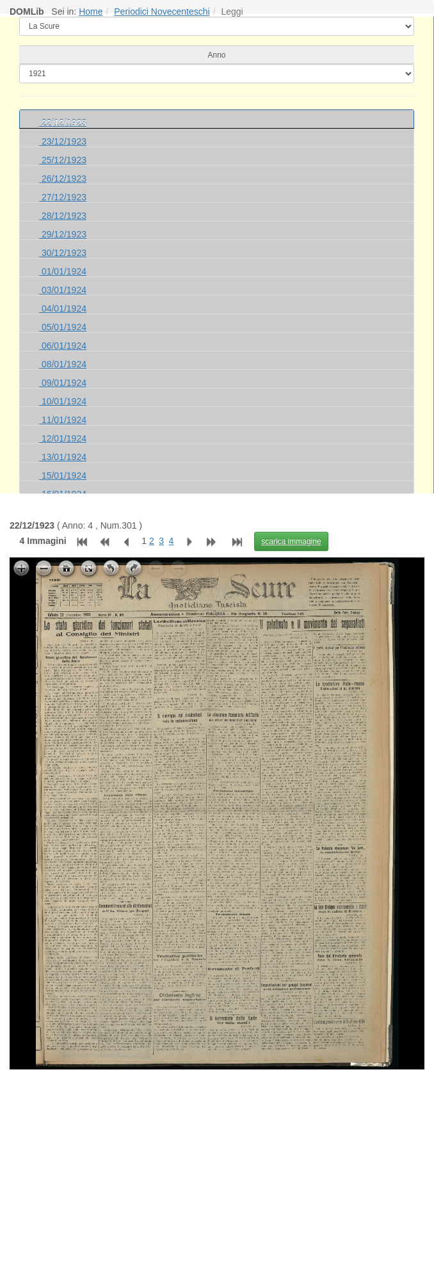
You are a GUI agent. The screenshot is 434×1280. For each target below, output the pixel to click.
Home (90, 11)
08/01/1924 (62, 364)
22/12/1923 (62, 123)
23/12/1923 (62, 141)
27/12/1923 (62, 197)
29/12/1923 (62, 234)
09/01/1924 (62, 383)
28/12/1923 (62, 216)
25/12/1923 (62, 160)
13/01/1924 (62, 457)
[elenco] (216, 26)
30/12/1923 (62, 253)
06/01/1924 (62, 345)
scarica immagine (291, 541)
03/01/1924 (62, 290)
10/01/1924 (62, 401)
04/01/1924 (62, 308)
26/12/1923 (62, 178)
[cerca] (216, 73)
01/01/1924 (62, 271)
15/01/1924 (62, 475)
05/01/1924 (62, 327)
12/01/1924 (62, 438)
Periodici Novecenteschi (161, 11)
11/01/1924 (62, 420)
